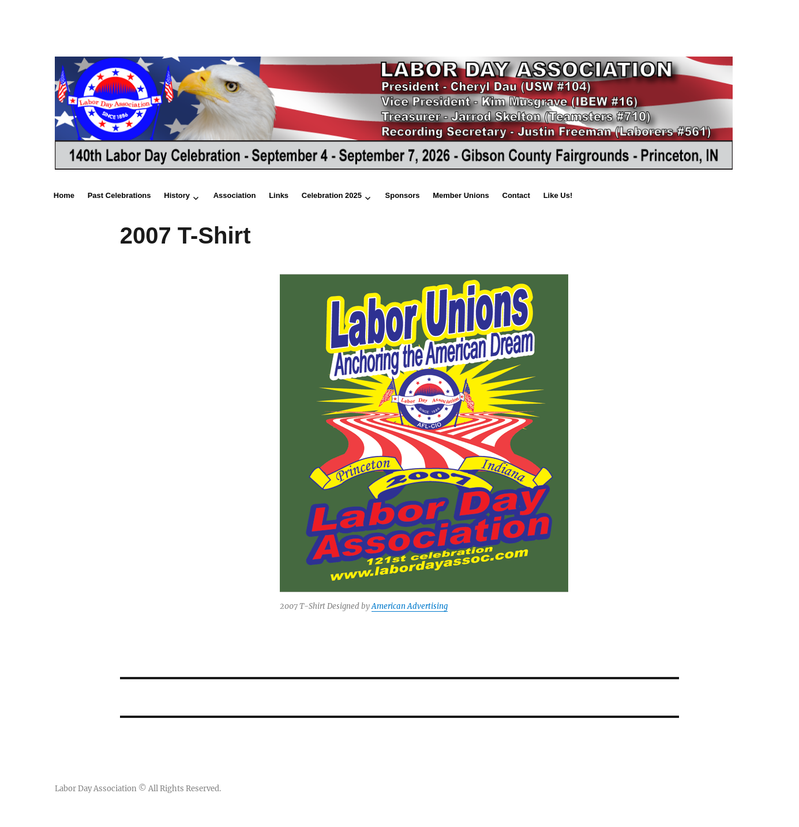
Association (234, 195)
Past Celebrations (119, 195)
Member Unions (461, 195)
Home (64, 195)
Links (278, 195)
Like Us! (558, 195)
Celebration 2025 (332, 195)
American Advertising (410, 606)
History (177, 195)
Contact (516, 195)
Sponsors (402, 195)
